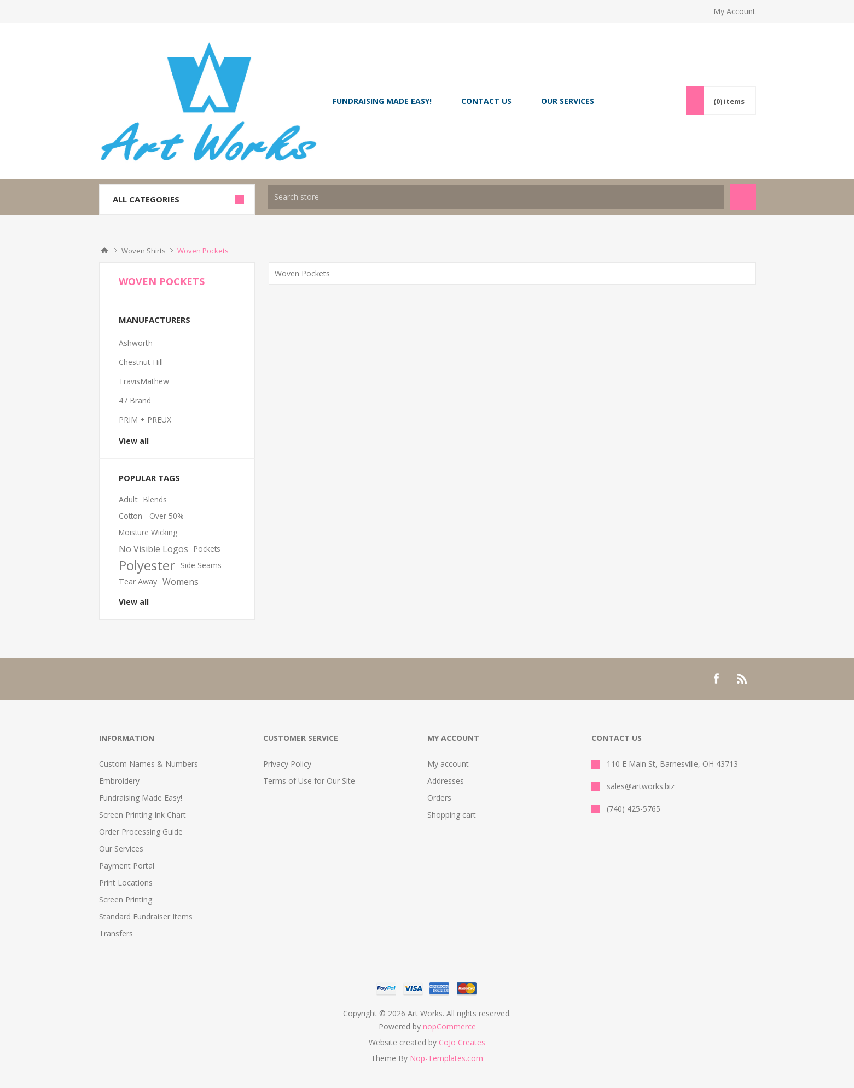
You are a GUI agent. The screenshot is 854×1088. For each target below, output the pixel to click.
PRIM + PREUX (145, 419)
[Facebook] (716, 678)
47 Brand (135, 400)
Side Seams (201, 565)
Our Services (121, 848)
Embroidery (119, 781)
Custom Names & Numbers (148, 764)
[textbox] (496, 197)
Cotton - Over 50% (151, 516)
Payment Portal (126, 865)
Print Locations (126, 882)
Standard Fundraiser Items (146, 916)
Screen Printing (125, 899)
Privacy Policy (287, 764)
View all (134, 441)
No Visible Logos (153, 549)
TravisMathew (144, 381)
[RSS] (742, 678)
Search (743, 197)
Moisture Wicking (148, 532)
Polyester (147, 565)
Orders (439, 797)
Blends (155, 499)
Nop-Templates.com (446, 1058)
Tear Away (138, 581)
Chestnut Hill (141, 362)
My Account (734, 11)
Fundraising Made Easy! (140, 797)
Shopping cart (451, 814)
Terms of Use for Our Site (309, 781)
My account (448, 764)
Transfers (116, 933)
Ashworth (136, 343)
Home (104, 250)
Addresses (445, 781)
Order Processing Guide (141, 831)
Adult (128, 499)
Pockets (207, 548)
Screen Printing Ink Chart (142, 814)
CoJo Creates (462, 1042)
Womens (180, 582)
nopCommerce (449, 1026)
